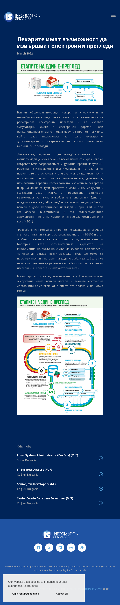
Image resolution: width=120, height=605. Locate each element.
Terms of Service (94, 588)
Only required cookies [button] (25, 593)
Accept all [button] (62, 593)
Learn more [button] (31, 585)
